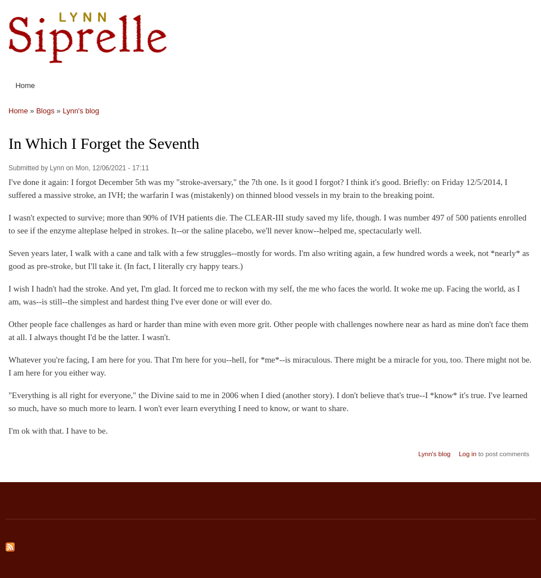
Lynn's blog (81, 111)
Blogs (45, 111)
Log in (467, 454)
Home (25, 85)
